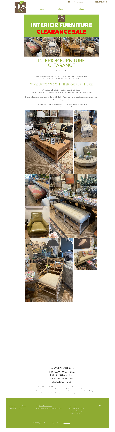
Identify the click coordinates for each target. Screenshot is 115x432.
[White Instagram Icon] (100, 406)
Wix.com (67, 423)
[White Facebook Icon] (97, 406)
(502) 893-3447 (45, 406)
